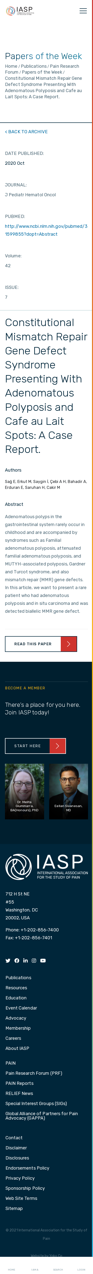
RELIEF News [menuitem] (19, 1093)
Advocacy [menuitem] (16, 1018)
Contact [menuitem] (14, 1138)
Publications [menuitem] (18, 978)
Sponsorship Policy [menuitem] (25, 1188)
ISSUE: (12, 287)
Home (11, 1265)
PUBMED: (15, 216)
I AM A (34, 1265)
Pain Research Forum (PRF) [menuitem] (33, 1073)
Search (58, 1265)
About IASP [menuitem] (17, 1048)
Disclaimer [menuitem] (16, 1148)
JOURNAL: (16, 185)
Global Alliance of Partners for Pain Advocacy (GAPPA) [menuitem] (41, 1116)
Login (81, 1265)
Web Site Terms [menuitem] (21, 1198)
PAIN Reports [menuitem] (19, 1083)
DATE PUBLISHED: (24, 153)
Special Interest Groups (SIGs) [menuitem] (36, 1103)
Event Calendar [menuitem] (21, 1008)
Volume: (13, 256)
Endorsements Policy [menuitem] (27, 1168)
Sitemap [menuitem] (14, 1208)
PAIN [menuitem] (10, 1063)
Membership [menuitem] (18, 1028)
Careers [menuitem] (13, 1038)
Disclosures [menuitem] (17, 1158)
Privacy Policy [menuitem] (20, 1178)
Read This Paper (33, 644)
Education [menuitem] (16, 998)
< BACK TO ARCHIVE (26, 131)
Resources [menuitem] (16, 988)
